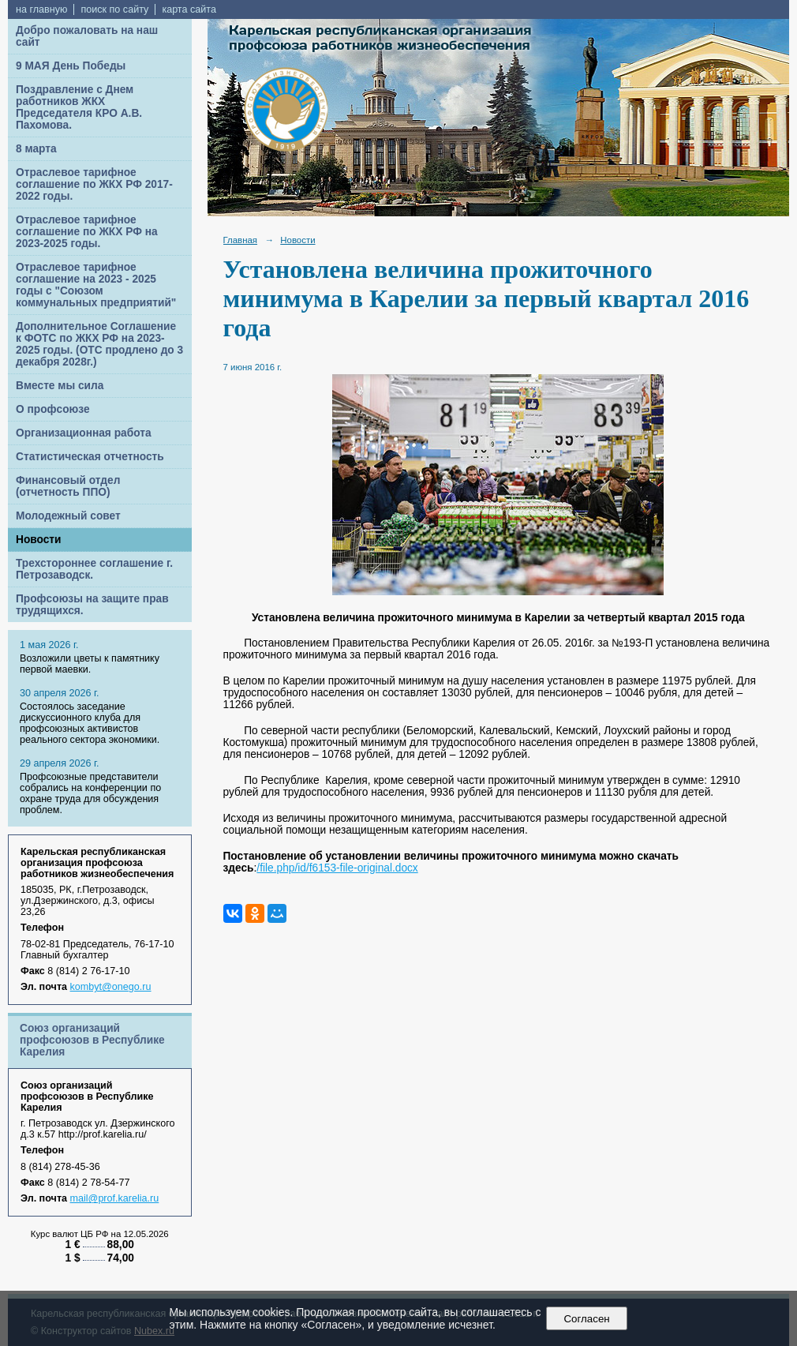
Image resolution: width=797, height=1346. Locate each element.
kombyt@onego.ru (111, 986)
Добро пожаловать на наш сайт (87, 36)
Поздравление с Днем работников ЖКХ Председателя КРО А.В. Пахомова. (79, 107)
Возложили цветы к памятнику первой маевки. (89, 664)
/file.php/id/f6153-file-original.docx (336, 868)
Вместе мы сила (59, 386)
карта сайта (189, 9)
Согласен (587, 1319)
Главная (240, 240)
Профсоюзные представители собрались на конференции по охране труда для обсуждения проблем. (90, 793)
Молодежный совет (68, 516)
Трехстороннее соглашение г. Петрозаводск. (94, 569)
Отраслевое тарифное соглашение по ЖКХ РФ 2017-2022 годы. (94, 184)
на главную (41, 9)
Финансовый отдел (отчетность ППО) (68, 486)
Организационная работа (84, 433)
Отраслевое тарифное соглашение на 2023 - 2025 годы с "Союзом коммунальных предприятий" (96, 285)
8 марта (36, 149)
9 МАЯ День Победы (70, 66)
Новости (39, 540)
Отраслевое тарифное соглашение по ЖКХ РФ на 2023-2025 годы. (87, 231)
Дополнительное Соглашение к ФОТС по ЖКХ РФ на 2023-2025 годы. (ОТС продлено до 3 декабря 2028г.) (99, 344)
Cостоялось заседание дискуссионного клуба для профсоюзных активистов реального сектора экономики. (89, 723)
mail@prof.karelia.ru (114, 1198)
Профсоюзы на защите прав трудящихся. (92, 605)
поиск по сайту (114, 9)
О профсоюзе (53, 409)
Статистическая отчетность (90, 457)
